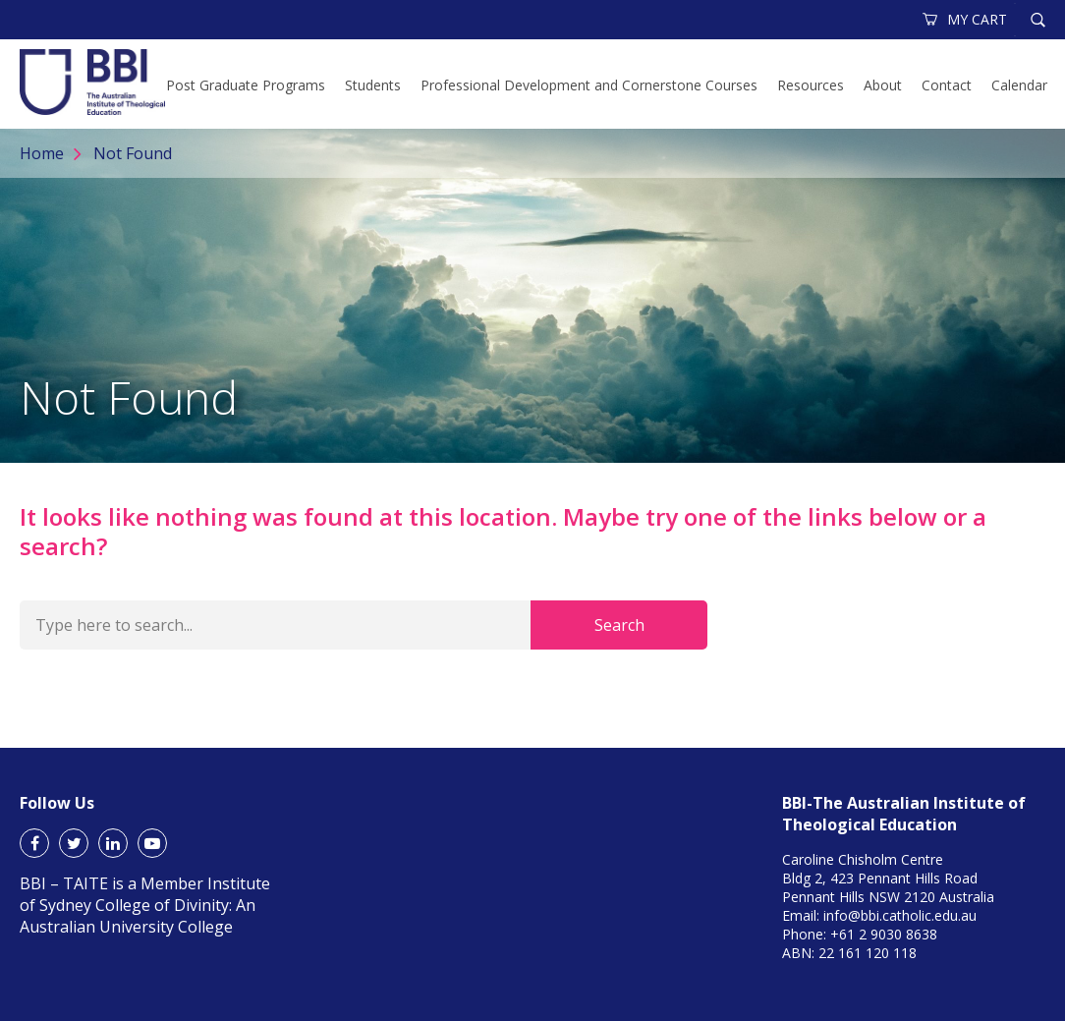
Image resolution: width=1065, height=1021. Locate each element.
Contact (947, 85)
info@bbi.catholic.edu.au (900, 915)
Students (373, 85)
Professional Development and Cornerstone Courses (588, 85)
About (883, 85)
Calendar (1019, 85)
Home (42, 153)
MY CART (966, 19)
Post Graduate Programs (245, 85)
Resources (810, 85)
